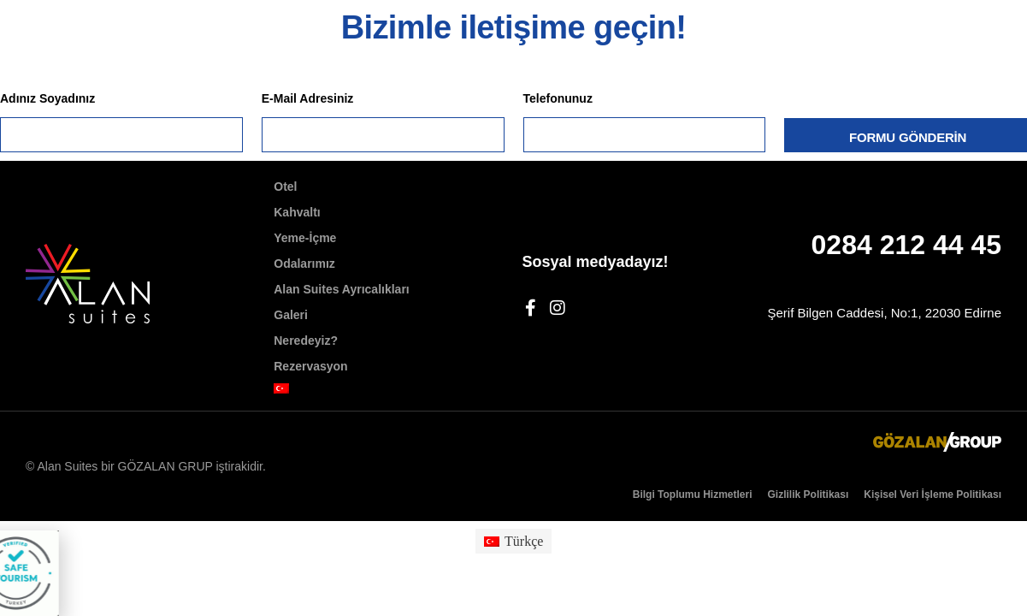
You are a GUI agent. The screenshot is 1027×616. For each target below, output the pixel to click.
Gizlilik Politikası (808, 494)
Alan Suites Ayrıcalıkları (341, 289)
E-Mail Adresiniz (308, 98)
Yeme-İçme (305, 238)
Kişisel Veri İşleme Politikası (932, 494)
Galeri (291, 315)
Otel (285, 186)
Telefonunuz (558, 98)
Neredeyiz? (306, 340)
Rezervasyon (310, 366)
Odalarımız (304, 263)
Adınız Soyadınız (47, 98)
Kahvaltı (297, 212)
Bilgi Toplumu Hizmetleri (693, 494)
